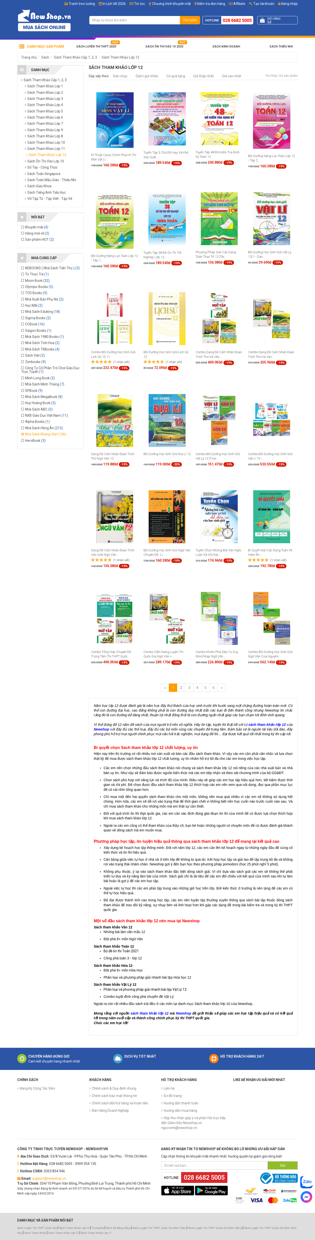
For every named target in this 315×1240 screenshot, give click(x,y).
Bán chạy (120, 76)
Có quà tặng (175, 76)
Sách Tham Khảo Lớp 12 (120, 57)
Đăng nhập (288, 4)
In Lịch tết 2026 (114, 4)
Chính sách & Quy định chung (114, 1088)
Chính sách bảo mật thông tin (114, 1096)
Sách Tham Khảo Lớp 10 (74, 1228)
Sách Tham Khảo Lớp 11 (96, 1233)
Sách (45, 57)
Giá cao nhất (231, 76)
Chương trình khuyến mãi (171, 4)
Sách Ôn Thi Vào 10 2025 (164, 46)
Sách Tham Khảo (35, 1233)
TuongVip (98, 1228)
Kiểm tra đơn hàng (211, 4)
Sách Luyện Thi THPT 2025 (96, 46)
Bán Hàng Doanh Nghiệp (110, 1111)
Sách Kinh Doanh (226, 46)
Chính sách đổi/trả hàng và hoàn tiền (120, 1103)
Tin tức (139, 4)
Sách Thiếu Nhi (281, 46)
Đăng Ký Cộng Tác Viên (37, 1088)
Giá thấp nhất (203, 76)
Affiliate (237, 4)
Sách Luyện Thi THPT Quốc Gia (37, 1228)
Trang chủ (29, 57)
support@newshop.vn (49, 1178)
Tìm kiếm (190, 20)
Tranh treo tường (82, 4)
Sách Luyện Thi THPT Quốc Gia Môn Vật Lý (215, 1228)
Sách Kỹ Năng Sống (118, 1228)
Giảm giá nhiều (147, 76)
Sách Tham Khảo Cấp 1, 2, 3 (75, 57)
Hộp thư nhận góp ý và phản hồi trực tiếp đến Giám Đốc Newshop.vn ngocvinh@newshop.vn (193, 1123)
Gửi (282, 1165)
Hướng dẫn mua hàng (180, 1111)
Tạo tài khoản (261, 4)
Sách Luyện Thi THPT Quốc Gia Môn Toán (159, 1228)
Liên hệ (169, 1088)
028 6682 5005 (237, 20)
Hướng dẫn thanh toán (181, 1103)
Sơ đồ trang (173, 1096)
